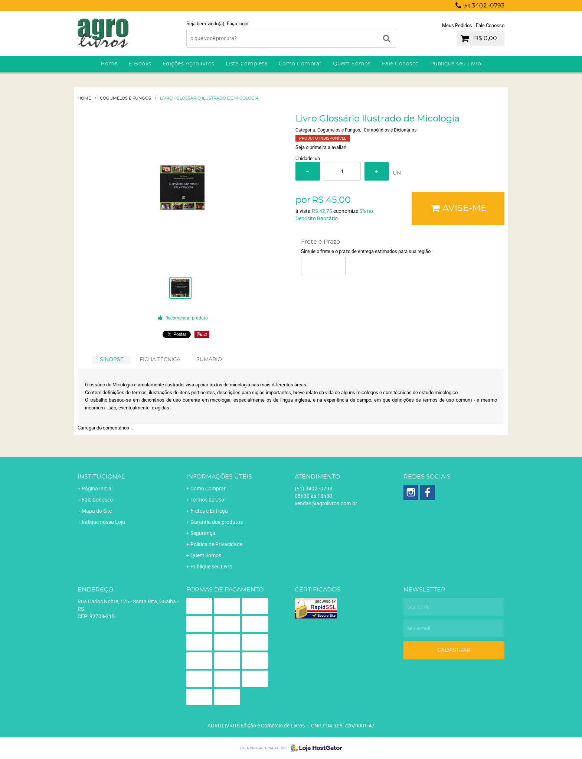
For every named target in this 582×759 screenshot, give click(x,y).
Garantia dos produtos (216, 521)
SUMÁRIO (209, 359)
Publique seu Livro (455, 64)
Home (109, 64)
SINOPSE (112, 359)
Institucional (101, 477)
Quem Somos (352, 64)
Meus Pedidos (457, 25)
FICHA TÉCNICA (160, 359)
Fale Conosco (490, 25)
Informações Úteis (219, 477)
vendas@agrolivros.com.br (326, 503)
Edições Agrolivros (189, 64)
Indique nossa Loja (103, 521)
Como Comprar (300, 64)
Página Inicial (97, 488)
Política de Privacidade (216, 544)
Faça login (237, 23)
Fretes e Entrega (209, 510)
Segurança (202, 532)
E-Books (139, 64)
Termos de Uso (207, 499)
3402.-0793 (483, 6)
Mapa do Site (97, 510)
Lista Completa (247, 64)
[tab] (111, 360)
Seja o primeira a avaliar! (320, 147)
